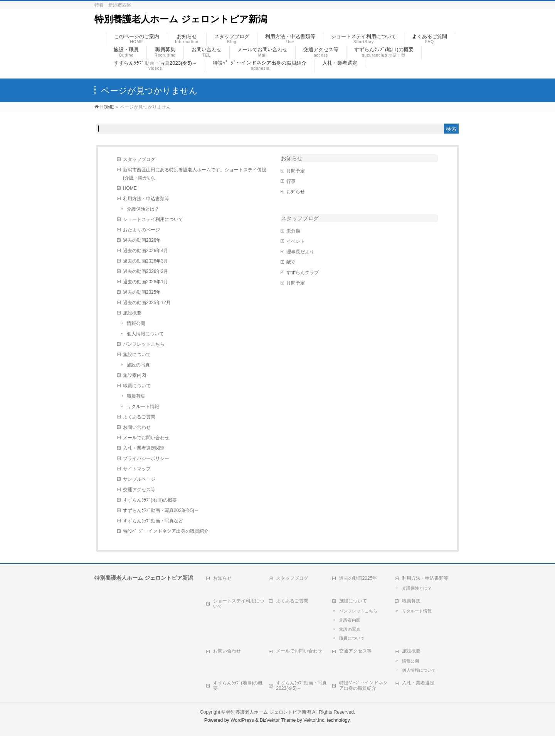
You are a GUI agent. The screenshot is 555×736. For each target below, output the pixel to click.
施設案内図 (134, 375)
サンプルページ (139, 479)
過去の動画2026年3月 (145, 261)
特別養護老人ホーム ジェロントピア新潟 (180, 19)
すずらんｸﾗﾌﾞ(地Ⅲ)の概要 (150, 500)
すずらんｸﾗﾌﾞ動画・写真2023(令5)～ (161, 510)
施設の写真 (138, 365)
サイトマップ (137, 469)
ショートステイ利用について (153, 219)
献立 (291, 262)
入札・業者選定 (418, 683)
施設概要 (132, 313)
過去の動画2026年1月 (145, 281)
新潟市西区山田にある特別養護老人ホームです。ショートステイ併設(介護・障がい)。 (194, 174)
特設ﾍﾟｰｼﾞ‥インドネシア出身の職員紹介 (166, 531)
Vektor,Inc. (314, 720)
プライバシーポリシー (146, 458)
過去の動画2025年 (142, 292)
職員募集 (136, 396)
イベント (295, 241)
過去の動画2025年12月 (147, 302)
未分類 (293, 231)
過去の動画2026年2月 (145, 271)
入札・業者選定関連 (144, 448)
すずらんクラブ (302, 272)
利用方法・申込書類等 (146, 198)
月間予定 (295, 171)
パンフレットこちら (144, 344)
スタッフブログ (139, 159)
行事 (291, 181)
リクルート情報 (143, 406)
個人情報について (145, 333)
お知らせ (292, 158)
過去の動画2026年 (142, 240)
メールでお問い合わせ (146, 437)
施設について (137, 354)
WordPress (242, 720)
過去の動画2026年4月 (145, 250)
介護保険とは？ (143, 209)
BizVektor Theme (278, 720)
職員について (137, 385)
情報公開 (136, 323)
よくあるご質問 (139, 417)
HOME (130, 188)
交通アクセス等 (139, 489)
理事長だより (300, 251)
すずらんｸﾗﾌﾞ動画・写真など (153, 521)
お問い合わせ (137, 427)
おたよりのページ (141, 230)
